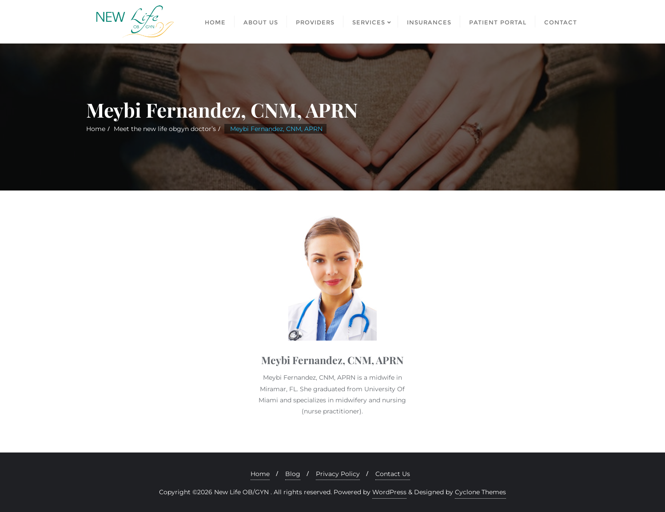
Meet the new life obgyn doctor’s (165, 129)
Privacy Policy (338, 474)
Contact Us (392, 474)
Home (95, 129)
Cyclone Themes (480, 492)
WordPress (389, 492)
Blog (292, 474)
